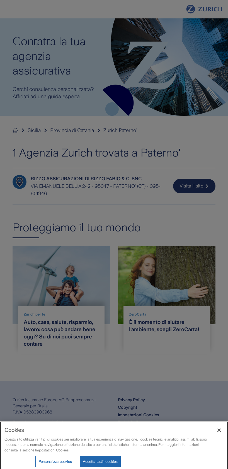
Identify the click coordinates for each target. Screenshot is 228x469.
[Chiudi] (219, 433)
